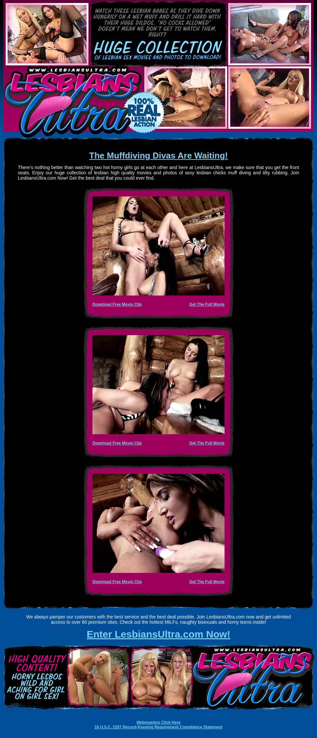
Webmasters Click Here (158, 722)
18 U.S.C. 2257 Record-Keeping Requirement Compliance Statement (158, 727)
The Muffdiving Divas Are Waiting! (158, 155)
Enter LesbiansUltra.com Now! (158, 634)
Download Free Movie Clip (117, 304)
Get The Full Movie (207, 304)
